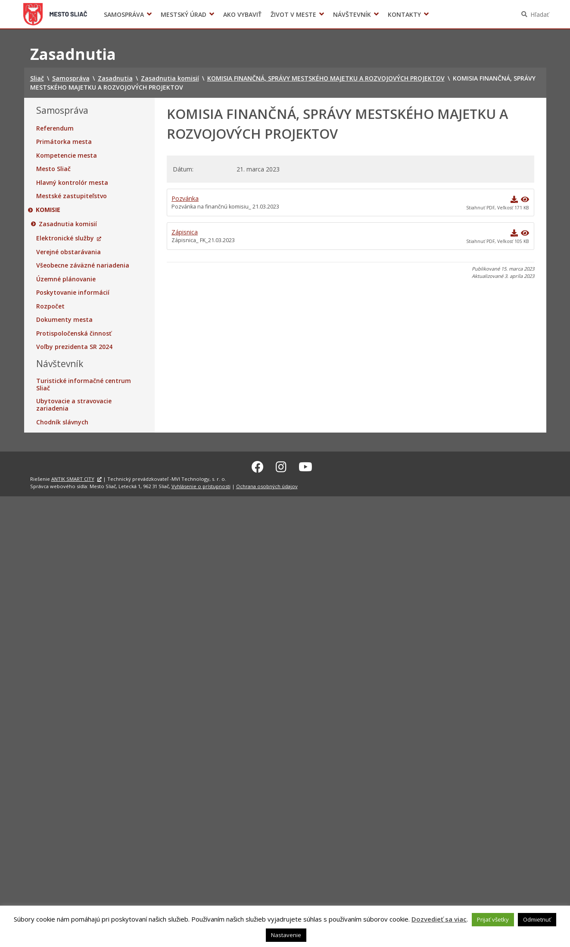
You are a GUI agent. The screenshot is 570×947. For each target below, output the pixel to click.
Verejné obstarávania (68, 252)
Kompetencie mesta (66, 155)
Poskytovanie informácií (72, 292)
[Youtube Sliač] (305, 466)
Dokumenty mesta (64, 320)
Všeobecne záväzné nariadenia (82, 265)
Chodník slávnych (62, 422)
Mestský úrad (183, 14)
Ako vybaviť (242, 14)
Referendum (55, 128)
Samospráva (124, 14)
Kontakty (404, 14)
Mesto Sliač (53, 169)
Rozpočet (50, 306)
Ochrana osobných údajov (267, 485)
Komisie (48, 210)
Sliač (55, 14)
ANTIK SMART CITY (72, 478)
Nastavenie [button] (286, 935)
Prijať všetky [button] (493, 919)
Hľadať (539, 14)
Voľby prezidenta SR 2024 (443, 14)
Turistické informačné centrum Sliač (83, 384)
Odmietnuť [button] (537, 919)
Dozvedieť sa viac (439, 919)
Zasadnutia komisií (68, 224)
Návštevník (352, 14)
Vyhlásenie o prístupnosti (200, 485)
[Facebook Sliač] (258, 466)
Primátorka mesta (64, 142)
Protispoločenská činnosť (74, 333)
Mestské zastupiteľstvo (71, 196)
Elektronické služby (65, 238)
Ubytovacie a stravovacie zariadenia (74, 404)
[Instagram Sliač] (281, 466)
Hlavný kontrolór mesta (72, 183)
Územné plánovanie (66, 279)
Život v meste (293, 14)
